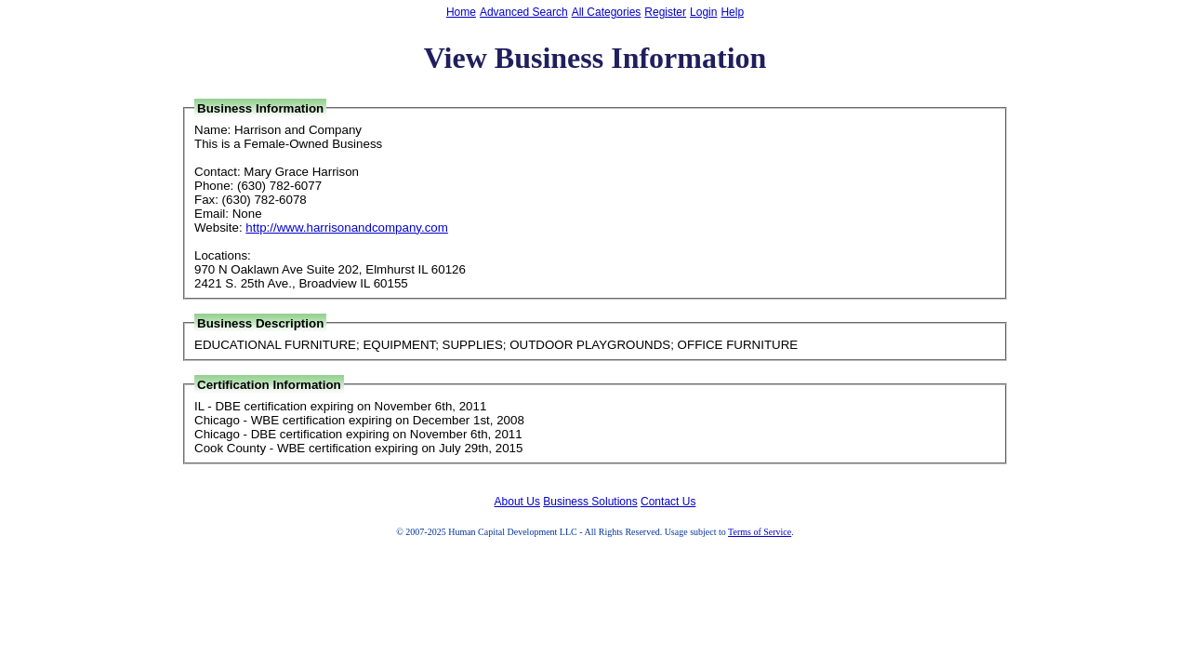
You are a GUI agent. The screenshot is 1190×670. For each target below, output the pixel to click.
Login (703, 12)
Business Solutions (590, 501)
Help (732, 12)
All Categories (606, 12)
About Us (517, 501)
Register (665, 12)
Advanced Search (524, 12)
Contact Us (668, 501)
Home (461, 12)
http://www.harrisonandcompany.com (346, 227)
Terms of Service (759, 532)
